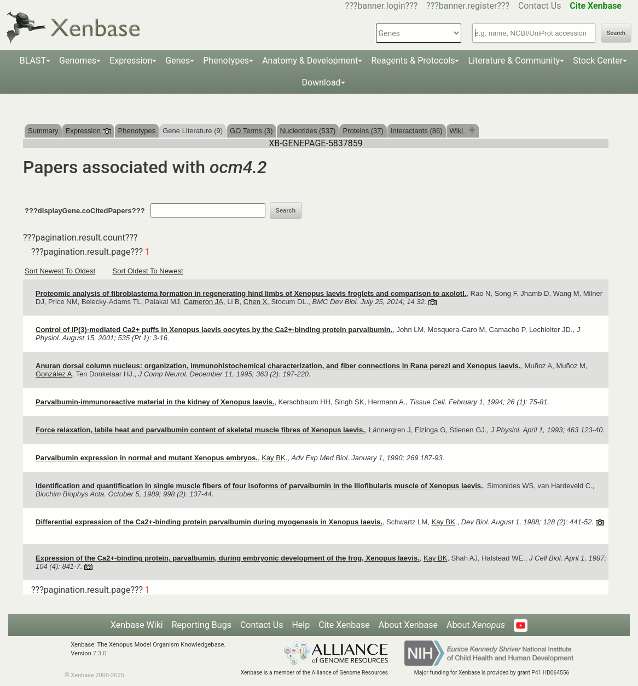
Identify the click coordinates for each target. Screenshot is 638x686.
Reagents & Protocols (413, 60)
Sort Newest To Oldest (60, 271)
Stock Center (598, 60)
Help (301, 625)
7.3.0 (100, 653)
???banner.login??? (381, 6)
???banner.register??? (467, 6)
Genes (177, 60)
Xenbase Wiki (137, 625)
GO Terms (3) (251, 131)
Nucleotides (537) (308, 131)
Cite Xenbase (344, 625)
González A (54, 374)
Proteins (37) (363, 131)
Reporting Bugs (201, 625)
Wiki (457, 131)
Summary (43, 131)
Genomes (77, 60)
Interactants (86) (417, 131)
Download (320, 82)
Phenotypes (226, 60)
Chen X (255, 302)
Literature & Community (514, 60)
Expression (130, 60)
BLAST (33, 60)
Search (616, 33)
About (475, 625)
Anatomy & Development (310, 60)
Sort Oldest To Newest (148, 271)
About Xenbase (408, 625)
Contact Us (539, 6)
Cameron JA (203, 302)
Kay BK (273, 458)
